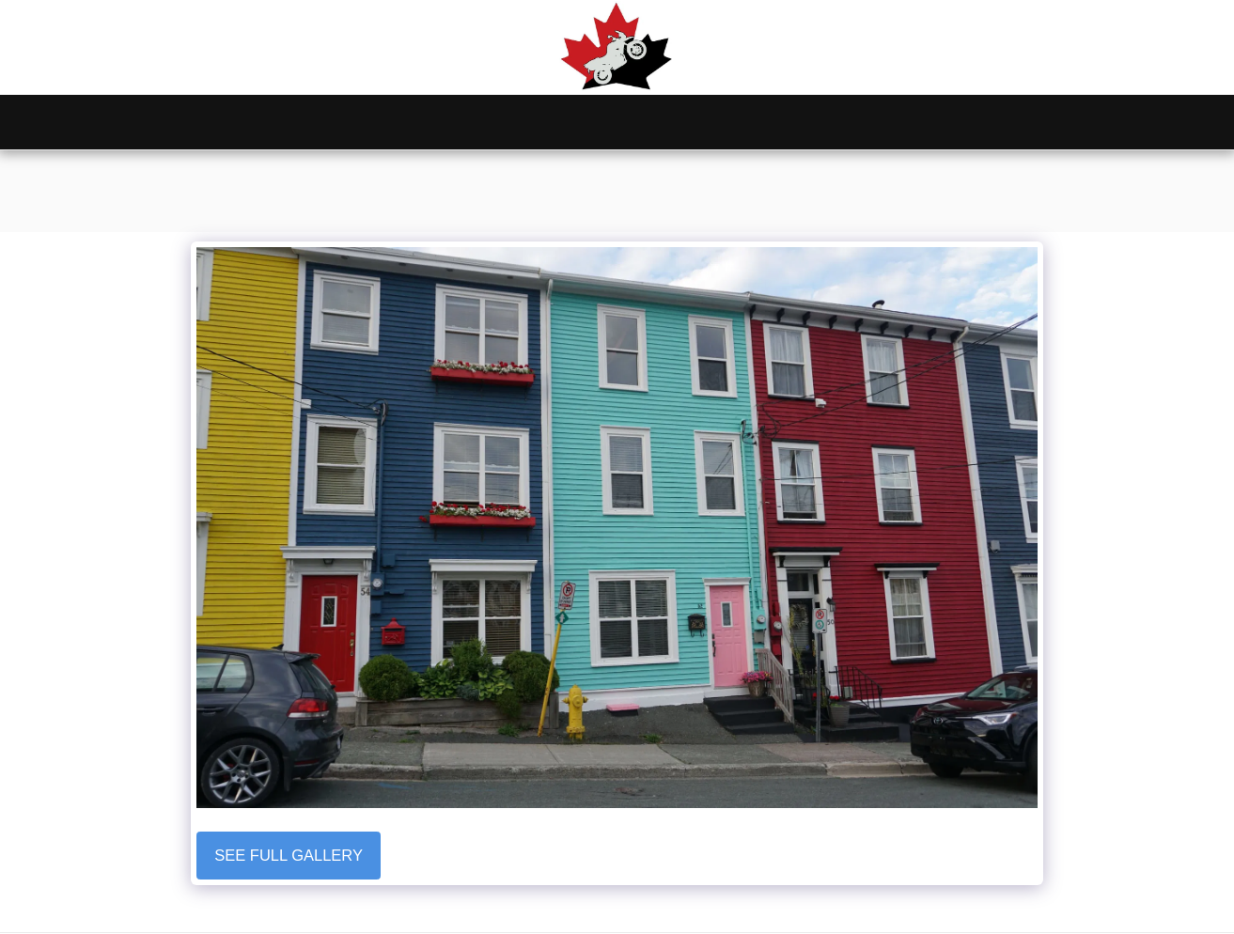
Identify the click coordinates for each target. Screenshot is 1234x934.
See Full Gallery (288, 855)
